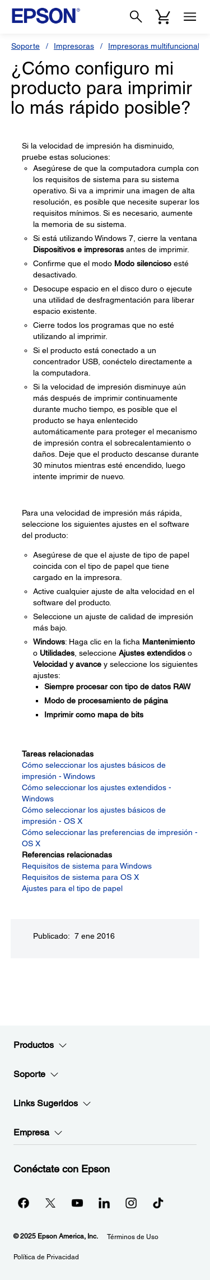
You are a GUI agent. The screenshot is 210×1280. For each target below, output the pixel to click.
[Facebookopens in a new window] (23, 1203)
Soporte (25, 45)
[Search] (136, 17)
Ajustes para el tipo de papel (72, 888)
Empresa (38, 1132)
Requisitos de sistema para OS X (80, 877)
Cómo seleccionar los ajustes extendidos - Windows (96, 793)
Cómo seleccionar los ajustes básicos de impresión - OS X (94, 815)
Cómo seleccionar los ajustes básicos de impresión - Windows (94, 770)
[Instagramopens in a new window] (131, 1203)
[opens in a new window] (158, 1203)
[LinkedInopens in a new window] (104, 1203)
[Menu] (190, 17)
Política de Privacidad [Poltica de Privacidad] (46, 1257)
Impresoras (74, 45)
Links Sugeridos (52, 1103)
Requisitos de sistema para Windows (87, 865)
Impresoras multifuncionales (158, 45)
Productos (40, 1045)
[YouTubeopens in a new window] (77, 1203)
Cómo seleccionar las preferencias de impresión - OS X (110, 838)
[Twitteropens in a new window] (50, 1203)
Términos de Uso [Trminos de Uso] (132, 1237)
